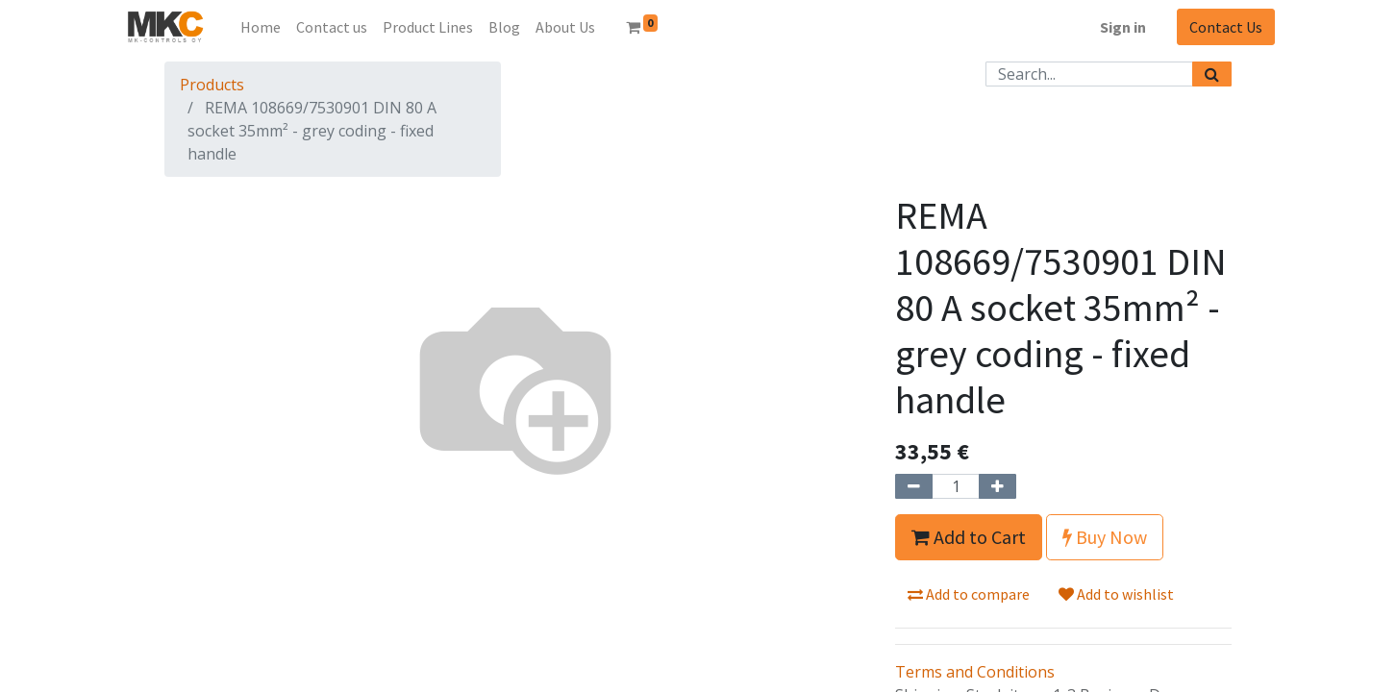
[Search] (1212, 74)
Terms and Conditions (975, 671)
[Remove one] (914, 486)
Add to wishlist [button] (1116, 594)
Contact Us (1225, 27)
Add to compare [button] (969, 594)
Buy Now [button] (1104, 537)
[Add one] (997, 486)
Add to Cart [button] (968, 537)
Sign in (1123, 27)
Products (212, 84)
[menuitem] (260, 27)
